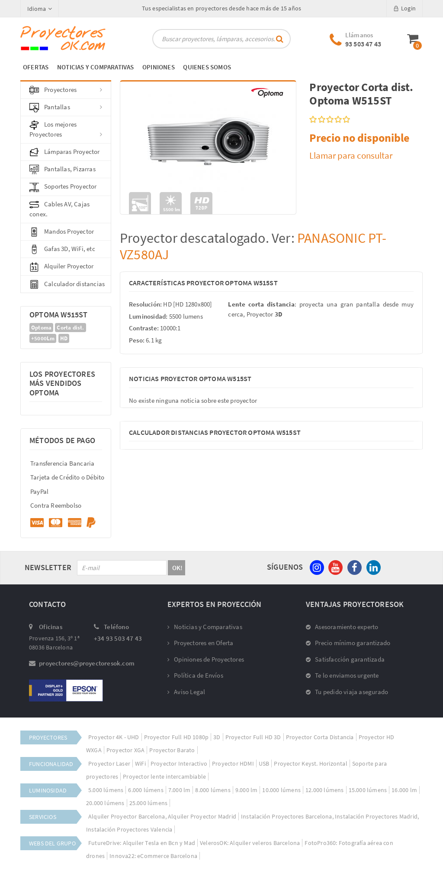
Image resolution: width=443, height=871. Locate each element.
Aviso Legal (186, 692)
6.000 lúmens (145, 790)
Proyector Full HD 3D (253, 737)
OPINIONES (158, 67)
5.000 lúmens (105, 790)
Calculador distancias (67, 284)
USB (264, 763)
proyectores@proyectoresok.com (87, 663)
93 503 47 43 (363, 43)
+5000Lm (43, 338)
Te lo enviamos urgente (342, 675)
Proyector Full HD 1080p (176, 737)
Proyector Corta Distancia (320, 737)
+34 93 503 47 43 (118, 638)
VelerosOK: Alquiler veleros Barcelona (250, 843)
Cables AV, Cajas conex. (59, 209)
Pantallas (65, 107)
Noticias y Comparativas (204, 627)
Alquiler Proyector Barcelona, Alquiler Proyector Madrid (162, 816)
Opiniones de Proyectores (205, 659)
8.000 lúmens (212, 790)
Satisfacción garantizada (345, 659)
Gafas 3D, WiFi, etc (62, 249)
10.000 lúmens (281, 790)
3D (216, 737)
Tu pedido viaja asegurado (347, 692)
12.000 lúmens (324, 790)
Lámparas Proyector (64, 152)
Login (404, 8)
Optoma (41, 327)
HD (63, 338)
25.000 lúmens (148, 803)
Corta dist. (70, 327)
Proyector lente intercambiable (164, 776)
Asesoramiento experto (342, 627)
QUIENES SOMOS (207, 67)
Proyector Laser (109, 763)
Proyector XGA (125, 750)
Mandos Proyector (61, 232)
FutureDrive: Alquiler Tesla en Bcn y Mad (141, 843)
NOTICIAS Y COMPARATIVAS (95, 67)
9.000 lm (246, 790)
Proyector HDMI (233, 763)
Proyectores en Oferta (200, 643)
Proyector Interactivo (179, 763)
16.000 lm (404, 790)
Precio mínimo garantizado (348, 643)
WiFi (140, 763)
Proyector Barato (172, 750)
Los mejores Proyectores (65, 129)
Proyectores (65, 90)
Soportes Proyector (63, 187)
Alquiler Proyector (61, 266)
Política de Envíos (195, 675)
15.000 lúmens (368, 790)
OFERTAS (35, 67)
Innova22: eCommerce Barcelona (153, 856)
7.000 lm (179, 790)
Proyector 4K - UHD (113, 737)
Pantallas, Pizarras (62, 169)
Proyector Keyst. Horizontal (310, 763)
